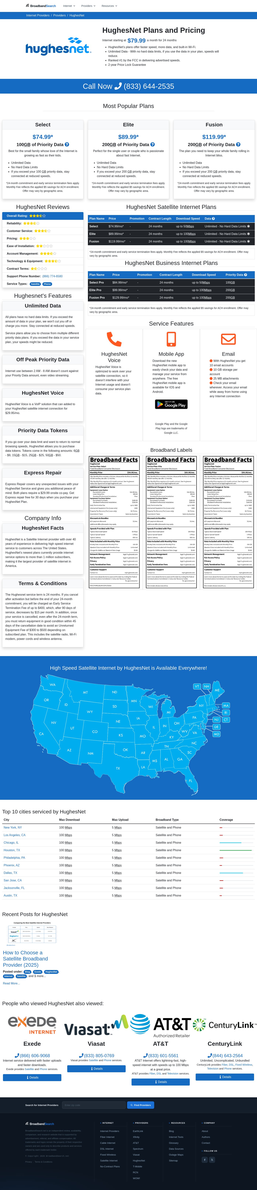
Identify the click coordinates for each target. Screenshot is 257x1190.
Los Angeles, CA (14, 835)
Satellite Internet (109, 1160)
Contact (206, 1143)
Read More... (11, 983)
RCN (135, 1172)
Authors (206, 1137)
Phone (47, 284)
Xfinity (136, 1137)
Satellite (35, 284)
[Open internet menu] (69, 6)
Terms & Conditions (43, 1162)
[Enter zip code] (94, 1105)
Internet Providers (109, 1131)
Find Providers (140, 1105)
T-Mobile (137, 1166)
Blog (27, 972)
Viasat (136, 1154)
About (205, 1131)
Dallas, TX (10, 872)
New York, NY (13, 827)
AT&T (136, 1143)
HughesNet (51, 972)
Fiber (152, 1073)
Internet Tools (176, 1137)
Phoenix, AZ (12, 865)
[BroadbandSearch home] (41, 6)
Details (32, 1077)
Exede (37, 972)
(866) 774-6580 (52, 276)
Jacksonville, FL (14, 888)
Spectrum (138, 1148)
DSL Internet (107, 1148)
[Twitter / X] (212, 1160)
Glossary (173, 1143)
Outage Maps (176, 1154)
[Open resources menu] (109, 6)
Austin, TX (10, 895)
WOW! (136, 1178)
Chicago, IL (11, 842)
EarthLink (138, 1131)
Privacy (28, 1162)
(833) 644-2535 (128, 86)
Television (172, 1073)
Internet (8, 976)
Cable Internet (107, 1143)
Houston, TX (12, 850)
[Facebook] (205, 1160)
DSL (159, 1073)
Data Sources (176, 1148)
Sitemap (173, 1160)
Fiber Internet (107, 1137)
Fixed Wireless (243, 1064)
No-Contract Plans (110, 1166)
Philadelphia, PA (14, 857)
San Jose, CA (13, 880)
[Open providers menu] (88, 6)
